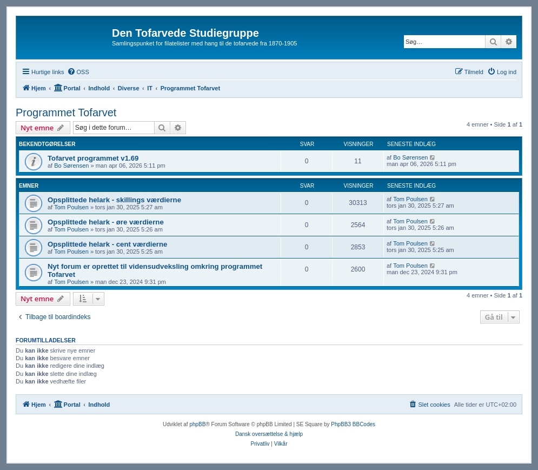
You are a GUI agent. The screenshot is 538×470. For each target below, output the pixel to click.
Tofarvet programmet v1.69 (93, 158)
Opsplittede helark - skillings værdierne (114, 200)
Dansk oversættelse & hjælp (269, 434)
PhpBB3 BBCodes (353, 424)
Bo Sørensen (71, 165)
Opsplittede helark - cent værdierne (107, 244)
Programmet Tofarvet (66, 112)
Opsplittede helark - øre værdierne (106, 222)
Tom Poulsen (71, 207)
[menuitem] (78, 71)
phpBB (197, 424)
